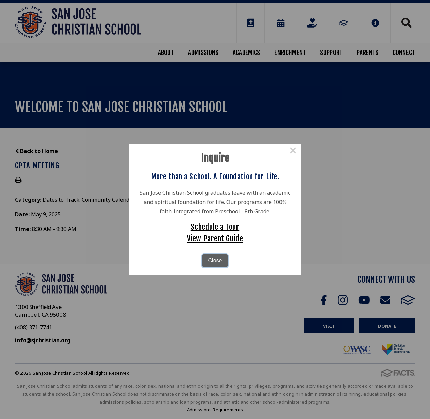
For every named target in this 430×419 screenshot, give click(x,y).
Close (215, 260)
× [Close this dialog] (293, 152)
